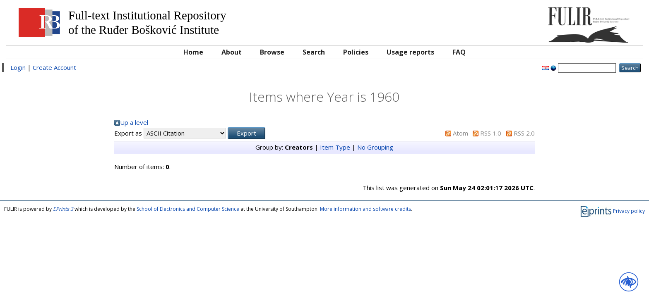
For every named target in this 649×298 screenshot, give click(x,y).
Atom (460, 133)
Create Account (54, 67)
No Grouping (375, 147)
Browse (272, 52)
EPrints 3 (63, 208)
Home (193, 52)
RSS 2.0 (524, 133)
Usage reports (410, 52)
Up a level (134, 122)
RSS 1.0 (490, 133)
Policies (355, 52)
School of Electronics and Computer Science (188, 208)
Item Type (335, 147)
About (231, 52)
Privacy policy (629, 211)
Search (314, 52)
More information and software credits (365, 208)
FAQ (459, 52)
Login (18, 67)
